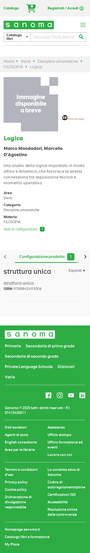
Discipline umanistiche (58, 61)
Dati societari (16, 427)
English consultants (21, 442)
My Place (12, 544)
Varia (25, 61)
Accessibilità (58, 502)
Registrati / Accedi (63, 8)
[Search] (81, 37)
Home (9, 61)
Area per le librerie (20, 450)
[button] (18, 37)
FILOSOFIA (13, 66)
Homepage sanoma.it (22, 529)
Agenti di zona (16, 435)
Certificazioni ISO (62, 494)
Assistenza (56, 427)
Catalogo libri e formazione (27, 537)
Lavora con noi (60, 455)
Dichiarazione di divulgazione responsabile (18, 502)
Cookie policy (16, 489)
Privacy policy (16, 482)
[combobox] (53, 37)
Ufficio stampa (59, 435)
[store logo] (29, 25)
